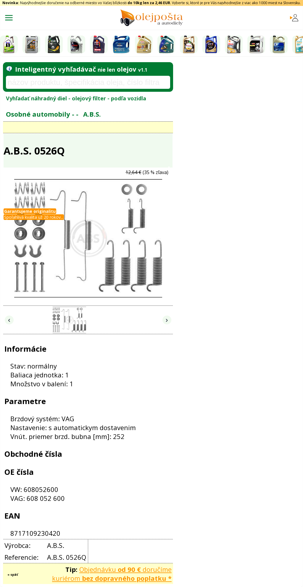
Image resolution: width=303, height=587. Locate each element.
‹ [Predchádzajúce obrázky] (9, 320)
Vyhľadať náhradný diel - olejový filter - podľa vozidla (76, 98)
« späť (12, 574)
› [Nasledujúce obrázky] (167, 320)
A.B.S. (92, 114)
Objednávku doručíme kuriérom (112, 574)
